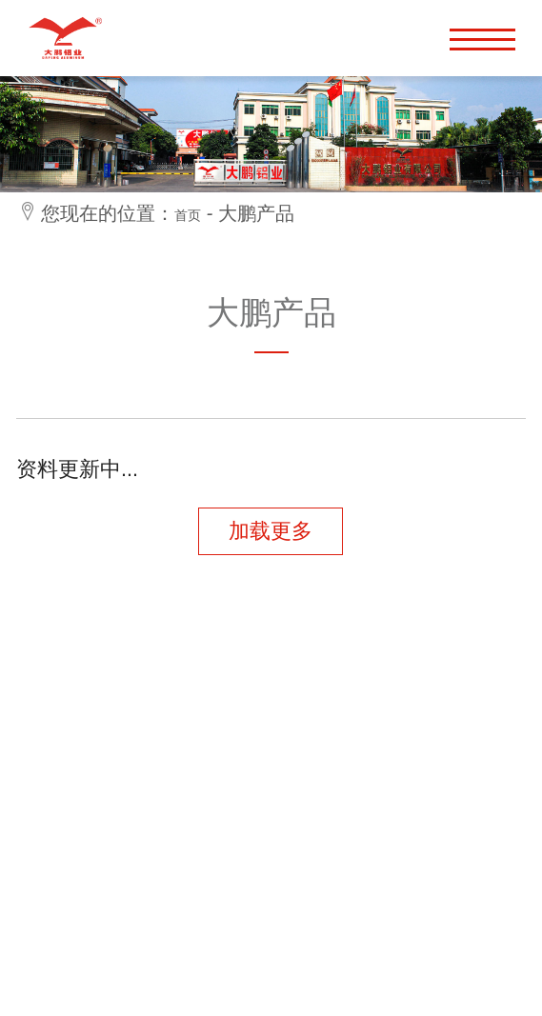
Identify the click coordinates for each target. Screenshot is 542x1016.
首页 (187, 215)
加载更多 (270, 531)
